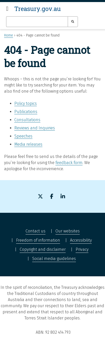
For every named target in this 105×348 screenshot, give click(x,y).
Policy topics (25, 103)
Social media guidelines (54, 258)
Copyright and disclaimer (43, 249)
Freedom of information (38, 240)
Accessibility (81, 240)
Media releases (28, 144)
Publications (25, 111)
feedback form (69, 162)
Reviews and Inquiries (34, 128)
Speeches (23, 136)
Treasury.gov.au (37, 9)
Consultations (27, 119)
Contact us (35, 231)
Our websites (67, 231)
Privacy (82, 249)
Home (8, 35)
